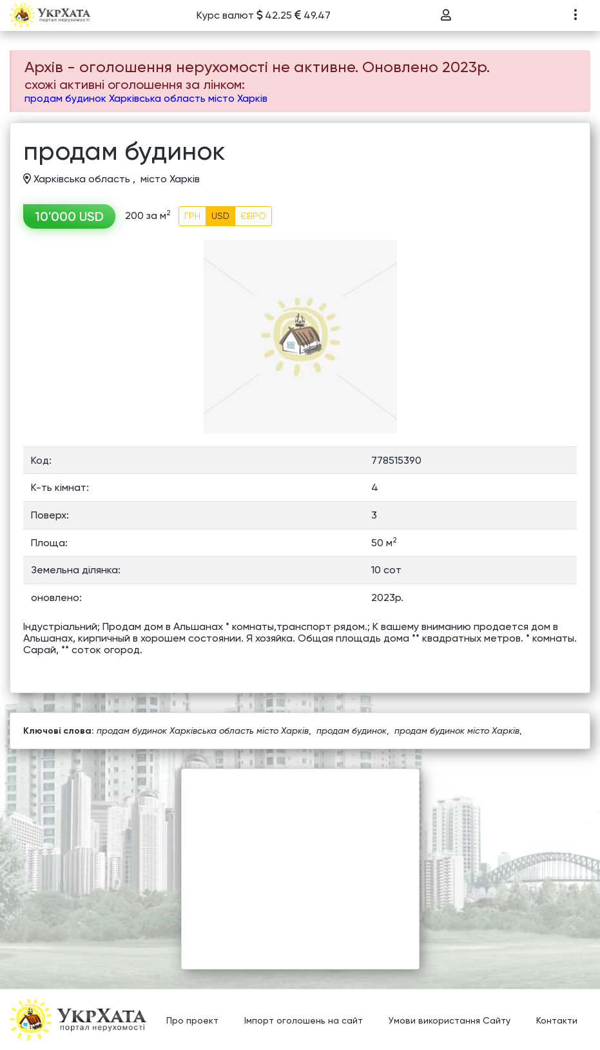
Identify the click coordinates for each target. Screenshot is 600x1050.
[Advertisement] (300, 859)
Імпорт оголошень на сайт (303, 1021)
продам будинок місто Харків (456, 730)
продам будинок (351, 730)
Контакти (556, 1021)
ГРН (192, 216)
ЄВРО (253, 216)
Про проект (192, 1021)
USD (220, 216)
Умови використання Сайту (449, 1021)
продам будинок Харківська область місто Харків (145, 98)
